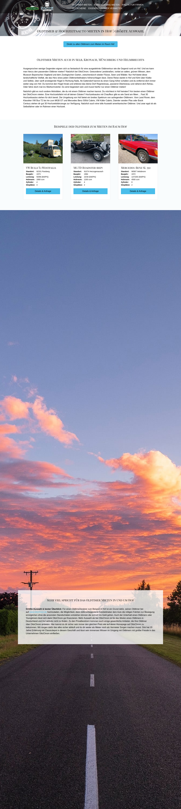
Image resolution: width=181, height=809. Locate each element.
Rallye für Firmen (131, 6)
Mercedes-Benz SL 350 (136, 170)
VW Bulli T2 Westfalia (41, 170)
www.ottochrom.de (38, 614)
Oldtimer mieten (81, 6)
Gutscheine (78, 9)
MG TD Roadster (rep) (88, 170)
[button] (90, 47)
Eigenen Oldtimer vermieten (104, 9)
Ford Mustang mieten (106, 6)
